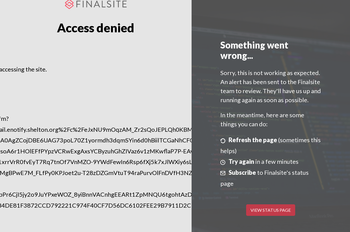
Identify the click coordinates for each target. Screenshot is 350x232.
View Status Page (271, 210)
